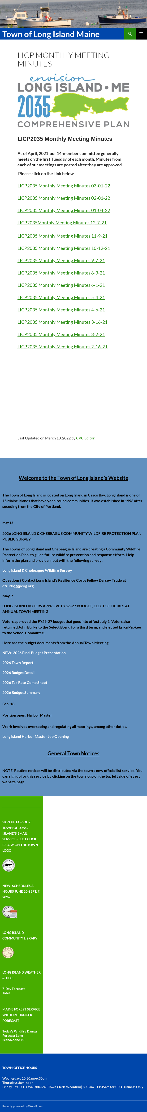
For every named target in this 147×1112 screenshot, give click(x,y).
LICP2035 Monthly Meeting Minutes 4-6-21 (61, 309)
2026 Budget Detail (18, 672)
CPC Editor (85, 438)
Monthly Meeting (55, 222)
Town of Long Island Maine (51, 34)
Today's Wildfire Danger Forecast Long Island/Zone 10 (20, 1035)
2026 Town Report (17, 662)
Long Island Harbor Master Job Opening (35, 736)
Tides (6, 993)
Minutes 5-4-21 (89, 297)
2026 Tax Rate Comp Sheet (24, 682)
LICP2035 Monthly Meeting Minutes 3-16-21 (62, 322)
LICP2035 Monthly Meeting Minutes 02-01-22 (63, 198)
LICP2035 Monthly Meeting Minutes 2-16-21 (62, 346)
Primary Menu (141, 34)
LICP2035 (27, 222)
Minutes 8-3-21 (89, 272)
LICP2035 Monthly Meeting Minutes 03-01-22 (63, 185)
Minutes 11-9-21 (90, 236)
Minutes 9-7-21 (89, 260)
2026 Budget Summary (21, 692)
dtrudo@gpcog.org (18, 586)
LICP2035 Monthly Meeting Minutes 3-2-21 (61, 334)
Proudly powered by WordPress (22, 1106)
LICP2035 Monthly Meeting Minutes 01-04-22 (63, 210)
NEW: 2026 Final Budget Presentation (34, 652)
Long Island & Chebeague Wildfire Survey (37, 570)
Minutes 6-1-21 (89, 285)
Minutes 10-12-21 (91, 248)
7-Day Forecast (13, 989)
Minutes (80, 222)
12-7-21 (98, 222)
